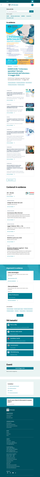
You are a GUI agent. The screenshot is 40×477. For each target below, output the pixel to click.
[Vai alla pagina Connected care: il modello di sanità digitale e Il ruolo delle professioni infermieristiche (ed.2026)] (10, 142)
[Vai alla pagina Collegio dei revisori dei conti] (11, 206)
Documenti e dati (9, 417)
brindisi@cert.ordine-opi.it (13, 451)
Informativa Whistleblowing (11, 467)
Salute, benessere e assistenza (12, 425)
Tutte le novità (11, 180)
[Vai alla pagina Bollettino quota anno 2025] (11, 241)
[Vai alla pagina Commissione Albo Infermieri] (11, 219)
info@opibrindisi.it (12, 450)
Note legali (8, 463)
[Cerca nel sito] (32, 5)
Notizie (8, 432)
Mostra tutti (20, 315)
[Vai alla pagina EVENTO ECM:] (10, 100)
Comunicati (8, 433)
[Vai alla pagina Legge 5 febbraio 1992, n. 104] (11, 231)
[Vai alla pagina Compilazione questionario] (10, 125)
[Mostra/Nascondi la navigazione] (1, 4)
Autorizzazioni (9, 423)
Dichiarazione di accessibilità (11, 464)
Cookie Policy (9, 462)
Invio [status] (31, 11)
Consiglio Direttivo (10, 446)
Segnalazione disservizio (11, 457)
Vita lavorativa (9, 427)
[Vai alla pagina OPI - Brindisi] (10, 196)
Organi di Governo (10, 415)
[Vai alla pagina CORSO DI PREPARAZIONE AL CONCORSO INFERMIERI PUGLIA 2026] (10, 112)
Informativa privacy (10, 460)
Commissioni (9, 416)
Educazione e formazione (11, 424)
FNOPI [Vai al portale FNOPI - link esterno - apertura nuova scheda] (8, 1)
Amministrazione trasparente (12, 459)
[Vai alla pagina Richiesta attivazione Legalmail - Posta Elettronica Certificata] (11, 256)
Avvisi (8, 435)
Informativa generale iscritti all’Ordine (13, 466)
